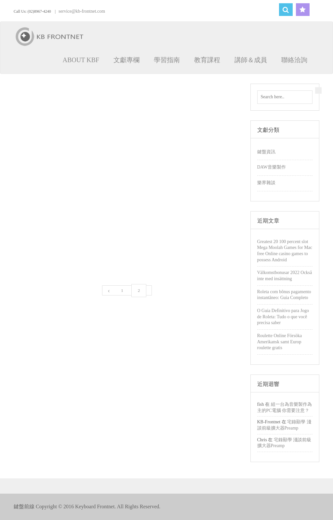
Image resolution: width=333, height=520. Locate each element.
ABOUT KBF (81, 59)
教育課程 (207, 59)
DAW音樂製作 (271, 167)
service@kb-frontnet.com (82, 11)
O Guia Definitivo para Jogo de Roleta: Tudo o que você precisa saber (283, 316)
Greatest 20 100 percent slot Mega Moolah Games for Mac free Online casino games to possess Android (285, 250)
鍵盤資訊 (266, 151)
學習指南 (167, 59)
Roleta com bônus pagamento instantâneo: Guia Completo (284, 294)
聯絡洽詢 (294, 59)
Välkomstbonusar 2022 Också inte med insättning (284, 275)
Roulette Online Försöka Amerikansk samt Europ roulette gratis (279, 341)
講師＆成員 (250, 59)
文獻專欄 (126, 59)
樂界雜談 (266, 182)
